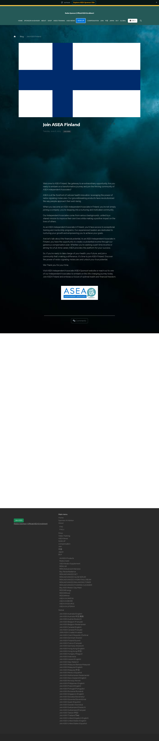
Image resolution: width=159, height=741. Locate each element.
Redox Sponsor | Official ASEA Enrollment (30, 523)
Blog (22, 36)
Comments (79, 321)
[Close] (156, 2)
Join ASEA (67, 131)
